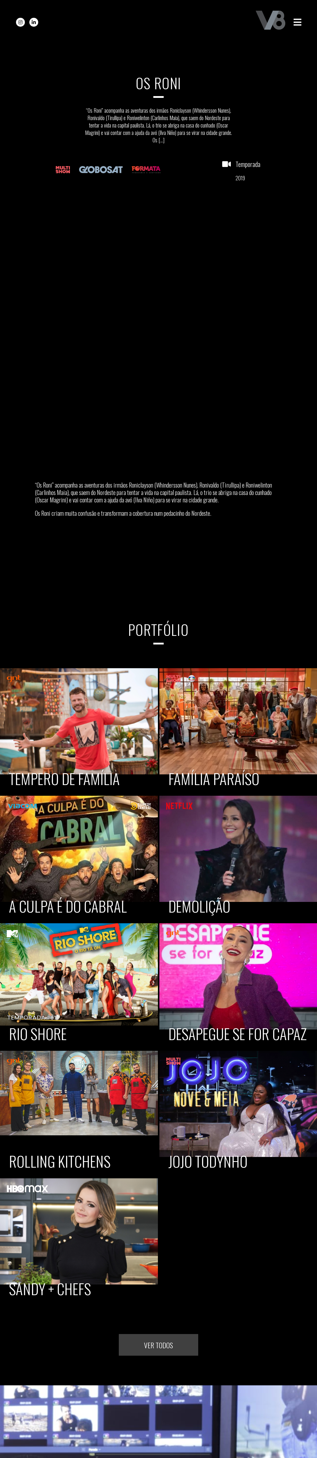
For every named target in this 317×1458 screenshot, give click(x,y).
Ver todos (158, 1344)
